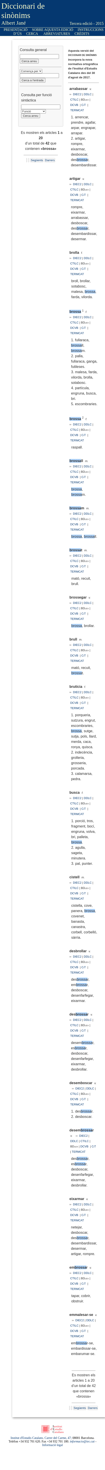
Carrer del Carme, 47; (58, 1438)
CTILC (74, 99)
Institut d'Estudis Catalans (27, 1438)
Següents (37, 160)
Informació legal (52, 1445)
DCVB (74, 105)
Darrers (50, 160)
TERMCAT (77, 110)
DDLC (88, 94)
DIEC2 (77, 94)
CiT (83, 105)
